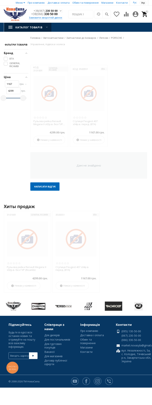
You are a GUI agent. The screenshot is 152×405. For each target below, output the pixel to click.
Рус (135, 2)
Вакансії (49, 352)
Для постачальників (57, 339)
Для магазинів (53, 356)
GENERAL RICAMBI (53, 69)
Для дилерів (52, 335)
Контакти (122, 2)
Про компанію (36, 2)
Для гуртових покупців (53, 345)
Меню (19, 2)
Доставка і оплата (59, 2)
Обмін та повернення (85, 2)
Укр (143, 2)
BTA (103, 69)
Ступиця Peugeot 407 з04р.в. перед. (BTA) (85, 123)
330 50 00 (44, 14)
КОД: (36, 67)
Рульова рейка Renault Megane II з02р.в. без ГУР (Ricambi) (48, 123)
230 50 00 (44, 10)
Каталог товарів (28, 27)
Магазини (107, 2)
